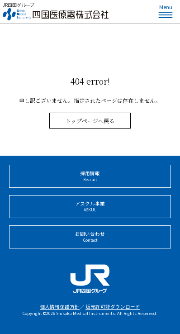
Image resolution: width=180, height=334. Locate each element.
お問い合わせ (90, 236)
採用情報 (90, 176)
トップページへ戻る (90, 120)
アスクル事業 (90, 206)
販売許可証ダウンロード (112, 306)
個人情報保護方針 (60, 306)
